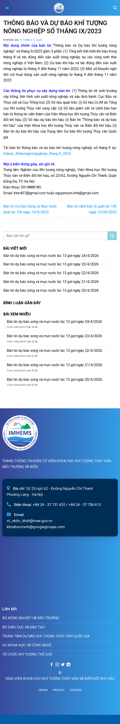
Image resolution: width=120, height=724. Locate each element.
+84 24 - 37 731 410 (49, 504)
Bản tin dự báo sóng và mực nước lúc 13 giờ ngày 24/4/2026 (51, 256)
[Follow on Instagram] (57, 665)
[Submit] (112, 235)
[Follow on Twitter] (63, 665)
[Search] (115, 7)
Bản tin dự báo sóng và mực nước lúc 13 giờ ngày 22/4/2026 (51, 273)
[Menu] (7, 7)
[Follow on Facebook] (51, 665)
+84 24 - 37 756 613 (84, 504)
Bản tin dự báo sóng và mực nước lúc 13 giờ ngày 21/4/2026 (51, 282)
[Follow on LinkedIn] (68, 665)
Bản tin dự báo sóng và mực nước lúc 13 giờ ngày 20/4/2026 (51, 290)
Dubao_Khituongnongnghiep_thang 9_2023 (37, 153)
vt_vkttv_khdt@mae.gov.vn (29, 520)
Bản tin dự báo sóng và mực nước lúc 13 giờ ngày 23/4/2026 (51, 264)
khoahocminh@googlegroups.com (36, 527)
